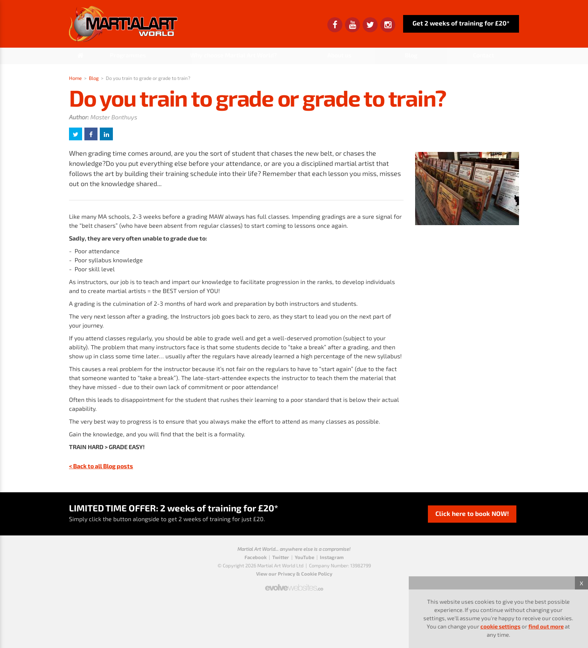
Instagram (332, 557)
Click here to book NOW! (472, 513)
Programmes (128, 55)
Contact (483, 55)
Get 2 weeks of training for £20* (461, 23)
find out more (546, 626)
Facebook (255, 557)
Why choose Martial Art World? (233, 55)
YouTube (304, 557)
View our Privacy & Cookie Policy (294, 574)
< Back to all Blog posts (101, 465)
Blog (411, 55)
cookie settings (500, 626)
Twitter (280, 557)
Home (75, 78)
